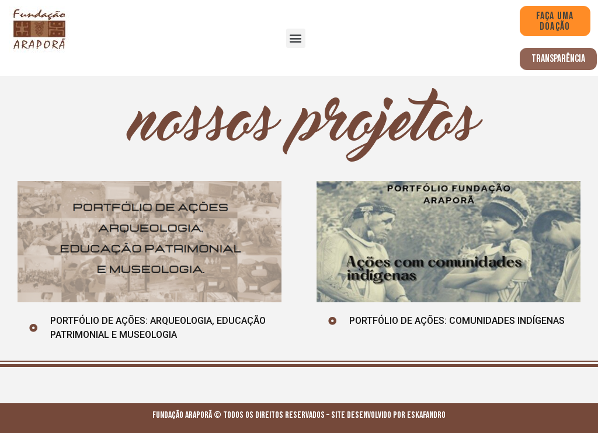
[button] (295, 38)
